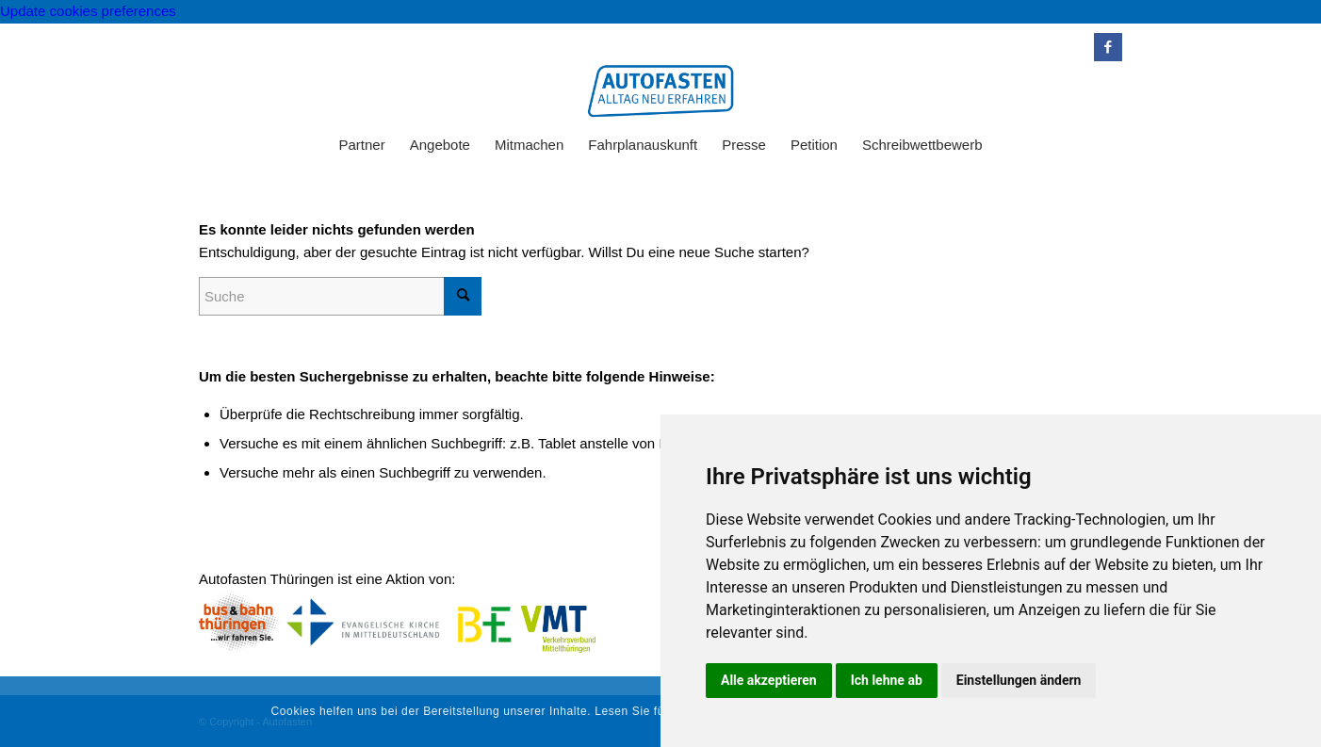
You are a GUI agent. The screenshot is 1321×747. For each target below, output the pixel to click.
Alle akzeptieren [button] (769, 680)
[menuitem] (361, 145)
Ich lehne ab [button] (886, 680)
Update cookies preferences (88, 11)
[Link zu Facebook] (1108, 47)
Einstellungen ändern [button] (1019, 680)
